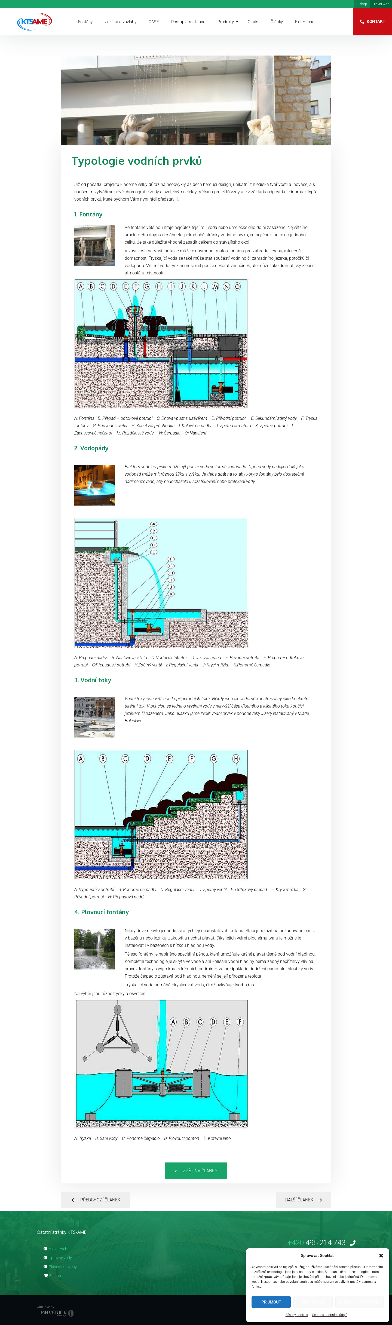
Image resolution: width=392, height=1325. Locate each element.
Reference (304, 21)
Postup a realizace (188, 21)
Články (277, 21)
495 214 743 (321, 1242)
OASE (154, 21)
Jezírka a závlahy (120, 21)
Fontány (85, 21)
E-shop (361, 4)
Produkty (226, 21)
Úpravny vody (58, 1258)
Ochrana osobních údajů (329, 1315)
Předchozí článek (96, 1199)
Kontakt (376, 21)
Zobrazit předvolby (359, 1302)
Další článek (303, 1199)
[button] (381, 1255)
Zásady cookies (297, 1315)
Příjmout (271, 1302)
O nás (253, 21)
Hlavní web (380, 4)
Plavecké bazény (60, 1267)
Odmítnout (313, 1302)
